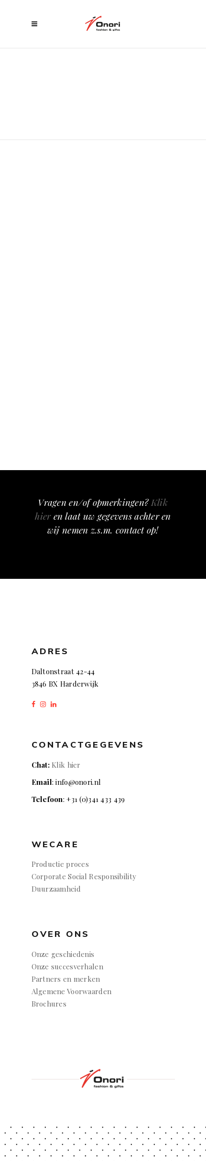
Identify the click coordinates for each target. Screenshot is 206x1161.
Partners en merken (66, 979)
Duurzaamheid (56, 889)
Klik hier (66, 765)
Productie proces (60, 864)
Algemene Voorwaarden (72, 991)
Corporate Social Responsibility (84, 876)
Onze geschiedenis (63, 954)
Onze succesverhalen (67, 966)
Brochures (50, 1003)
